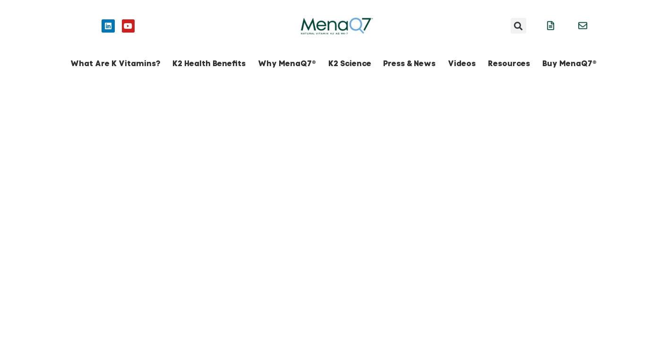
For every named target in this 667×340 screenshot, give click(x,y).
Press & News (409, 63)
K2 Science (349, 63)
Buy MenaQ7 (569, 63)
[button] (518, 26)
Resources (509, 63)
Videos (462, 63)
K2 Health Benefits (209, 63)
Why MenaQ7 (287, 63)
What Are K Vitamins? (115, 63)
